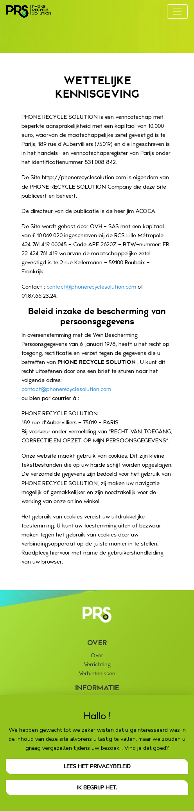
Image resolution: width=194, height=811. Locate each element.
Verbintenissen (97, 673)
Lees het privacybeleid (97, 766)
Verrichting (97, 664)
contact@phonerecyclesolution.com (91, 287)
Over (97, 655)
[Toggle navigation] (177, 11)
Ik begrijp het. (97, 787)
